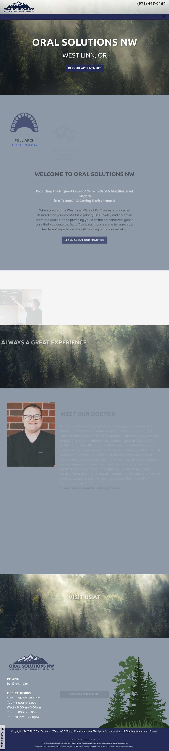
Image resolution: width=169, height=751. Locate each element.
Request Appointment (84, 68)
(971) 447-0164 (18, 684)
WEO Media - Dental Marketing (76, 731)
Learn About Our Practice (84, 250)
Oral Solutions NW (45, 731)
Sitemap (153, 731)
